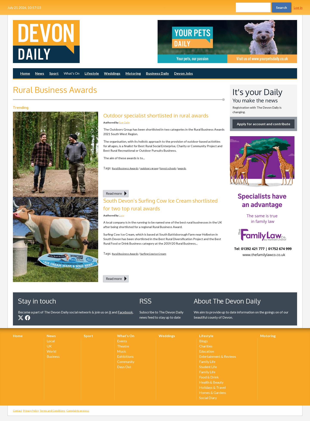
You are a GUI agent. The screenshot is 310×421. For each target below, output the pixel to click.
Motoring (133, 73)
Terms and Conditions (52, 410)
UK (49, 346)
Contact (17, 410)
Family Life (207, 361)
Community (125, 361)
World (51, 351)
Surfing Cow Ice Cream (153, 253)
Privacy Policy (31, 410)
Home (25, 73)
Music (121, 351)
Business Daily (157, 73)
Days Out (124, 367)
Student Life (208, 367)
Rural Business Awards (125, 168)
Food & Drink (209, 377)
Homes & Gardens (212, 392)
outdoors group (149, 168)
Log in (298, 7)
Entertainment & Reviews (217, 356)
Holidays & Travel (212, 387)
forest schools (168, 168)
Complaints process (77, 410)
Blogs (203, 341)
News (39, 73)
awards (182, 168)
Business (53, 356)
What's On (71, 73)
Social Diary (208, 398)
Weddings (112, 73)
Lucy (121, 215)
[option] (227, 41)
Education (206, 351)
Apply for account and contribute (263, 124)
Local (51, 341)
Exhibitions (125, 356)
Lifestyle (92, 73)
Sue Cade (124, 122)
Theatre (123, 346)
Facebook (125, 312)
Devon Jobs (183, 73)
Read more (114, 193)
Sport (54, 73)
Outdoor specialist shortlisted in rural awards (155, 115)
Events (122, 341)
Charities (205, 346)
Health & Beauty (211, 382)
